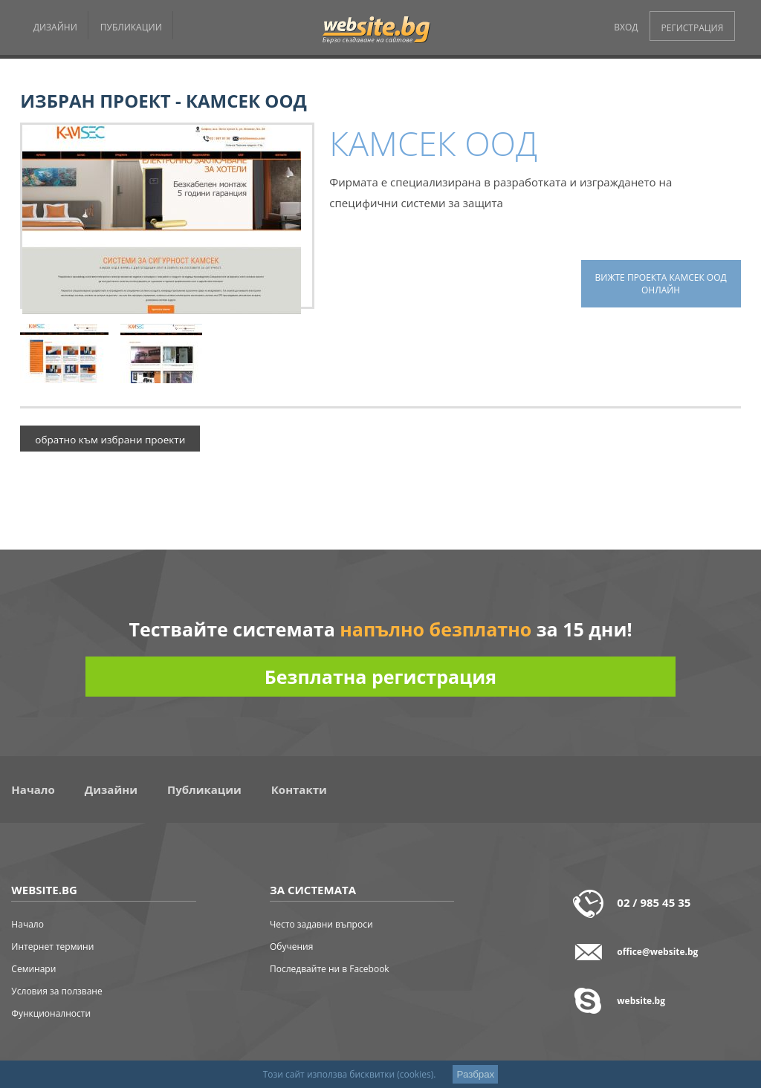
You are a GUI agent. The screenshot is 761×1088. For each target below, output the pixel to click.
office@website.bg (657, 951)
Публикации (204, 789)
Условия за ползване (56, 991)
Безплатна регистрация (380, 676)
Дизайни (111, 789)
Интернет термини (52, 946)
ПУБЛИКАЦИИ (131, 27)
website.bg (641, 1000)
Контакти (299, 789)
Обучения (291, 946)
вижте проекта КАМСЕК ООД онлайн (661, 283)
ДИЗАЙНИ (55, 27)
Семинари (33, 968)
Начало (32, 789)
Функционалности (51, 1013)
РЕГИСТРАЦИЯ (692, 28)
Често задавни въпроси (321, 924)
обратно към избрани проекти (110, 439)
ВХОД (626, 27)
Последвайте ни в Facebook (329, 968)
